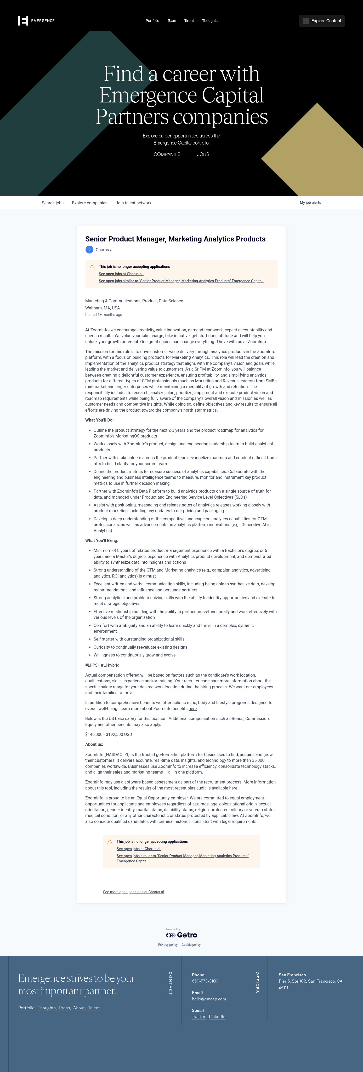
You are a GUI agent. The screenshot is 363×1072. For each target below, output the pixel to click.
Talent (94, 1007)
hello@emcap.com (209, 998)
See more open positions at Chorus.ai (133, 892)
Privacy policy (168, 945)
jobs (53, 202)
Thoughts (47, 1007)
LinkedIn (217, 1016)
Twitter (199, 1016)
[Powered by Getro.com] (181, 933)
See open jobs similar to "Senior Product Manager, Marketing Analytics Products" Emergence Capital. (181, 281)
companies (89, 202)
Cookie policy (191, 945)
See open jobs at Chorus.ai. (121, 274)
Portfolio (26, 1007)
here (193, 708)
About (79, 1007)
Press (64, 1007)
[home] (78, 21)
